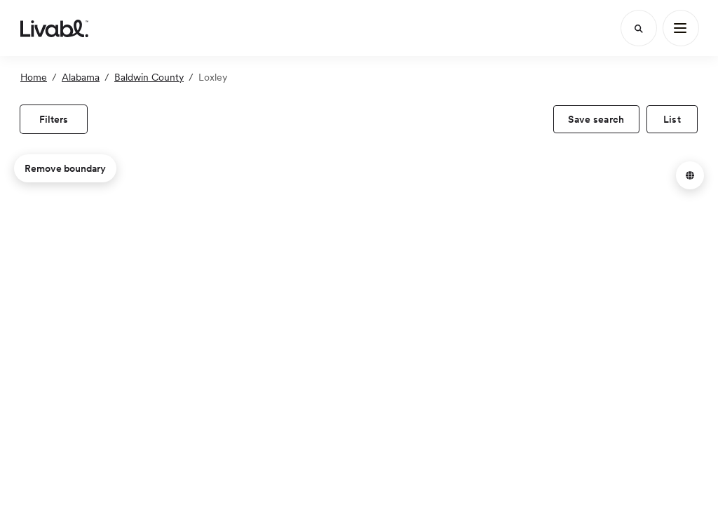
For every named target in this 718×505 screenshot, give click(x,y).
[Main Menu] (680, 28)
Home (33, 77)
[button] (690, 175)
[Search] (638, 28)
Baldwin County (149, 77)
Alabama (81, 77)
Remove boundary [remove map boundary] (65, 168)
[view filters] (53, 119)
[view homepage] (54, 28)
